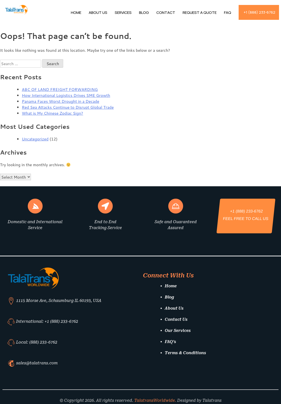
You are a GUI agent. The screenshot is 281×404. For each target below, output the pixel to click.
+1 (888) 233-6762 (259, 12)
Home (76, 12)
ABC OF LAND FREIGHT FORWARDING (60, 89)
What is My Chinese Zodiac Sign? (52, 113)
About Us (98, 12)
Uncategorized (35, 139)
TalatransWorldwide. (155, 400)
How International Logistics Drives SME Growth (66, 95)
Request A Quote (200, 12)
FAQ (227, 12)
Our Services (178, 330)
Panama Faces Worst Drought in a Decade (60, 101)
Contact (165, 12)
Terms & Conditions (185, 352)
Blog (144, 12)
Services (123, 12)
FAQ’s (170, 341)
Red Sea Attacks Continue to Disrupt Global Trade (68, 107)
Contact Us (176, 319)
